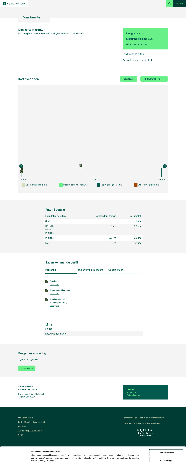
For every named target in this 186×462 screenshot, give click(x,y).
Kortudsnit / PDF (154, 79)
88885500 (30, 397)
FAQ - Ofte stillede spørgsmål (31, 422)
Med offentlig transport (90, 269)
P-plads (49, 229)
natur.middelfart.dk (55, 333)
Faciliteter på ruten (135, 54)
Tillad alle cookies (166, 440)
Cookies (22, 426)
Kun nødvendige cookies (166, 456)
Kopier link (131, 392)
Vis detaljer (123, 456)
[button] (179, 3)
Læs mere (54, 284)
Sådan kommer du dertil (138, 60)
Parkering (50, 269)
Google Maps (115, 269)
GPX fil (128, 79)
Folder (48, 328)
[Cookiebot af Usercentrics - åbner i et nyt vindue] (15, 457)
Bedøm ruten (27, 368)
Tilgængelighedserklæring (30, 430)
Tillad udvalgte (166, 448)
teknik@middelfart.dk (34, 394)
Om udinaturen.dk (26, 418)
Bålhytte (49, 226)
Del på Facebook (134, 395)
